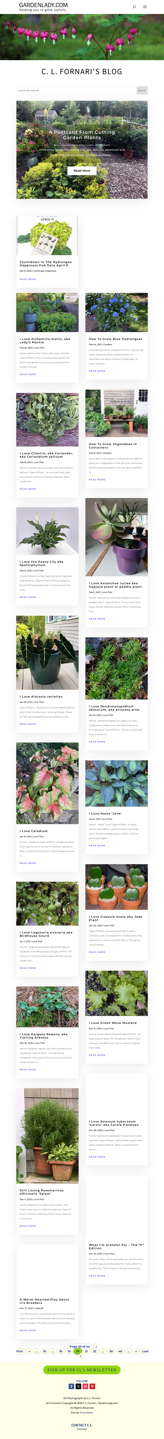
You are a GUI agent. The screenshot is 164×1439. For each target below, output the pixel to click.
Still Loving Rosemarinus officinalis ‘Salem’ (42, 1192)
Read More (82, 179)
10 (44, 1351)
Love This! (39, 347)
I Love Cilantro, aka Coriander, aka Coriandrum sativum (46, 455)
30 (111, 1351)
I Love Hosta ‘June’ (105, 813)
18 (60, 1351)
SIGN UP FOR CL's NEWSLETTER (81, 1370)
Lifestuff (39, 1308)
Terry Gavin (86, 1412)
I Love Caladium (34, 831)
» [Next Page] (136, 1351)
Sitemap (82, 1429)
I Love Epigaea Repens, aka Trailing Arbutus (44, 1036)
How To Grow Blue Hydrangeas (116, 339)
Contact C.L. (82, 1425)
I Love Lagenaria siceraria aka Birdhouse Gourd (46, 934)
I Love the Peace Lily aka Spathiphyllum (42, 563)
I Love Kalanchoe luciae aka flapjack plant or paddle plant (116, 585)
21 (86, 1351)
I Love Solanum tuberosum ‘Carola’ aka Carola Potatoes (114, 1123)
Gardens (89, 153)
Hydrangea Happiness (44, 270)
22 (94, 1351)
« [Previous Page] (29, 1351)
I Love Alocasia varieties (41, 696)
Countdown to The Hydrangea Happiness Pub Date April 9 (46, 263)
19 (69, 1351)
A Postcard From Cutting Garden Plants (82, 143)
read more (28, 279)
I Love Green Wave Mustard (113, 1023)
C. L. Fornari (63, 153)
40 (120, 1351)
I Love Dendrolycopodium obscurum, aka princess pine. (114, 708)
